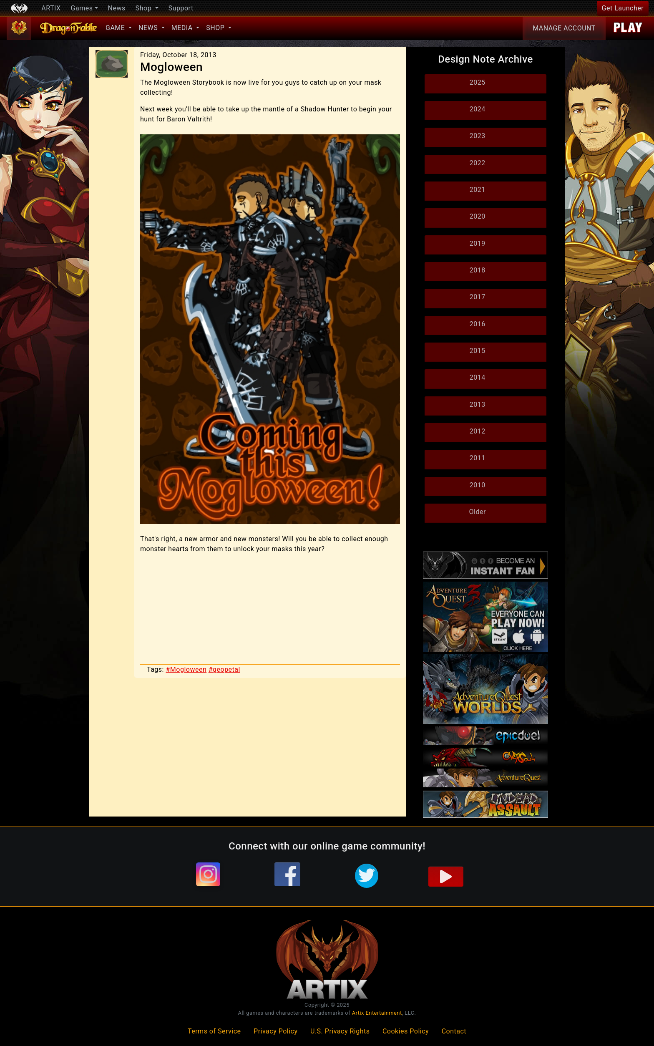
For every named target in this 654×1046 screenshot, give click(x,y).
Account (564, 28)
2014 (477, 377)
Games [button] (82, 8)
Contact (454, 1031)
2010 (477, 485)
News (117, 8)
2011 (477, 458)
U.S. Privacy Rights (340, 1031)
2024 (477, 109)
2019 (477, 243)
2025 (477, 82)
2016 (477, 324)
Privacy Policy (276, 1031)
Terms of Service (214, 1031)
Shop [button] (144, 8)
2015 (477, 351)
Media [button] (182, 28)
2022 (477, 163)
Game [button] (116, 28)
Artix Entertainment (377, 1013)
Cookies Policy (405, 1031)
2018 (477, 270)
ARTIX (50, 8)
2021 (477, 190)
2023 (477, 136)
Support (181, 8)
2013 (477, 404)
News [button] (149, 28)
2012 (477, 431)
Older (477, 512)
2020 (477, 216)
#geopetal (224, 669)
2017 (477, 297)
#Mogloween (186, 669)
